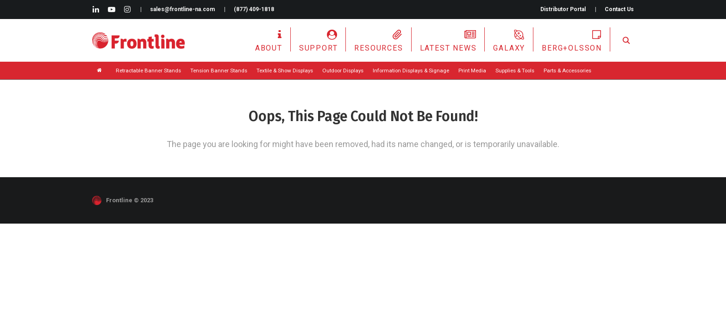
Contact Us (619, 9)
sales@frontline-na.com (182, 9)
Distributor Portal (563, 9)
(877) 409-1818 (254, 9)
